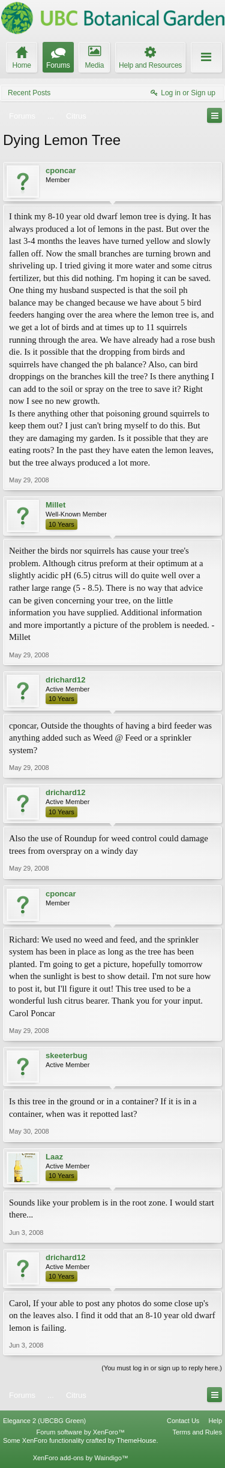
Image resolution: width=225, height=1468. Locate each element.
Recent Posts (29, 93)
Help (215, 1420)
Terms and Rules (197, 1432)
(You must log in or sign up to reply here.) (161, 1368)
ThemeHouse (136, 1440)
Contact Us (183, 1420)
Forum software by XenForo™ (81, 1432)
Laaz (54, 1156)
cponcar (61, 170)
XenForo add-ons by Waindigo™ (80, 1457)
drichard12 (65, 679)
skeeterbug (66, 1055)
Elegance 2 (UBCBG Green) (44, 1420)
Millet (55, 504)
